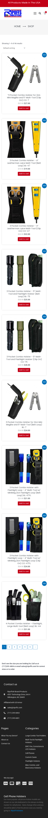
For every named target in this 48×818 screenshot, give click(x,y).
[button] (40, 13)
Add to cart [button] (24, 108)
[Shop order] (14, 48)
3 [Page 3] (14, 647)
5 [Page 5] (24, 647)
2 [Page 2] (9, 647)
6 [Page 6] (30, 647)
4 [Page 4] (19, 647)
